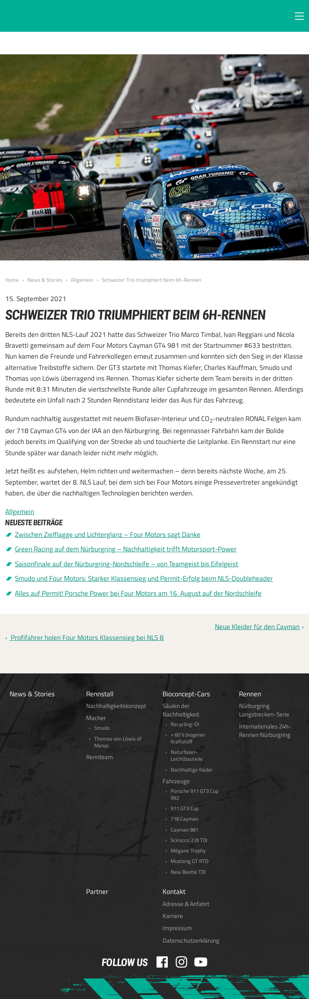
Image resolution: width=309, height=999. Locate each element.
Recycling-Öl (185, 724)
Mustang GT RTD (189, 861)
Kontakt (174, 891)
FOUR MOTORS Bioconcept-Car (43, 17)
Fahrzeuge (176, 781)
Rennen (250, 694)
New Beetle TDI (188, 872)
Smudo (102, 727)
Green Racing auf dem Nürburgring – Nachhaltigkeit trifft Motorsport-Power (126, 549)
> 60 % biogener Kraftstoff (188, 738)
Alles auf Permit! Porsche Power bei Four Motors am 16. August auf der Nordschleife (138, 593)
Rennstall (99, 694)
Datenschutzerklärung (191, 940)
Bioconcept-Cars (186, 694)
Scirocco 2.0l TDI (189, 840)
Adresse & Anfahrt (186, 904)
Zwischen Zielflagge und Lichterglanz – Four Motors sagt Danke (107, 534)
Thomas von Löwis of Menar (117, 742)
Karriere (173, 916)
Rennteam (99, 757)
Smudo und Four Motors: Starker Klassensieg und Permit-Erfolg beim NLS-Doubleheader (144, 578)
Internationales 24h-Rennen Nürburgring (265, 730)
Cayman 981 (184, 829)
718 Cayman (184, 818)
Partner (97, 891)
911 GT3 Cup (185, 808)
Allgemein (82, 280)
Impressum (177, 928)
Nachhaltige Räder (192, 769)
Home (12, 280)
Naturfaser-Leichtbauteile (187, 755)
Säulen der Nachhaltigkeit (181, 710)
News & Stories (44, 280)
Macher (96, 718)
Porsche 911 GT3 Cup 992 (194, 794)
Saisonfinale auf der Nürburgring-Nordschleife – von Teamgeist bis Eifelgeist (126, 564)
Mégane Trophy (188, 850)
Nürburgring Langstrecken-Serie (264, 710)
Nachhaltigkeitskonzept (116, 706)
